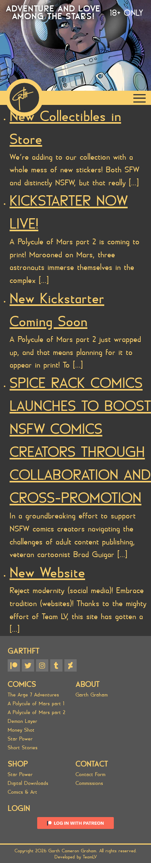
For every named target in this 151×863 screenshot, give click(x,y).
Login (19, 808)
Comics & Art (22, 792)
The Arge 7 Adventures (33, 694)
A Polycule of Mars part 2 (36, 712)
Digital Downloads (28, 783)
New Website (47, 573)
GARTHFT (23, 651)
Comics (22, 684)
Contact (92, 764)
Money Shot (21, 730)
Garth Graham (92, 694)
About (88, 684)
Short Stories (23, 747)
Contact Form (90, 774)
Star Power (20, 738)
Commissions (89, 783)
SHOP (18, 764)
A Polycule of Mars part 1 (36, 703)
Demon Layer (22, 721)
